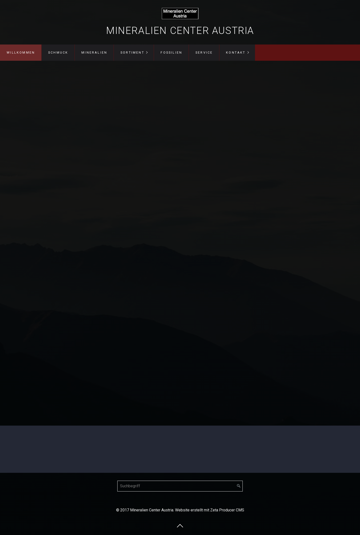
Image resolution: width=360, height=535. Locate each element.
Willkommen (21, 52)
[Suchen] (239, 486)
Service (204, 52)
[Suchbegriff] (180, 486)
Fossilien (171, 52)
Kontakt (235, 52)
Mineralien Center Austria (180, 30)
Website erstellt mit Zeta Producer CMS (209, 510)
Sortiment (132, 52)
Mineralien (94, 52)
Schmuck (58, 52)
